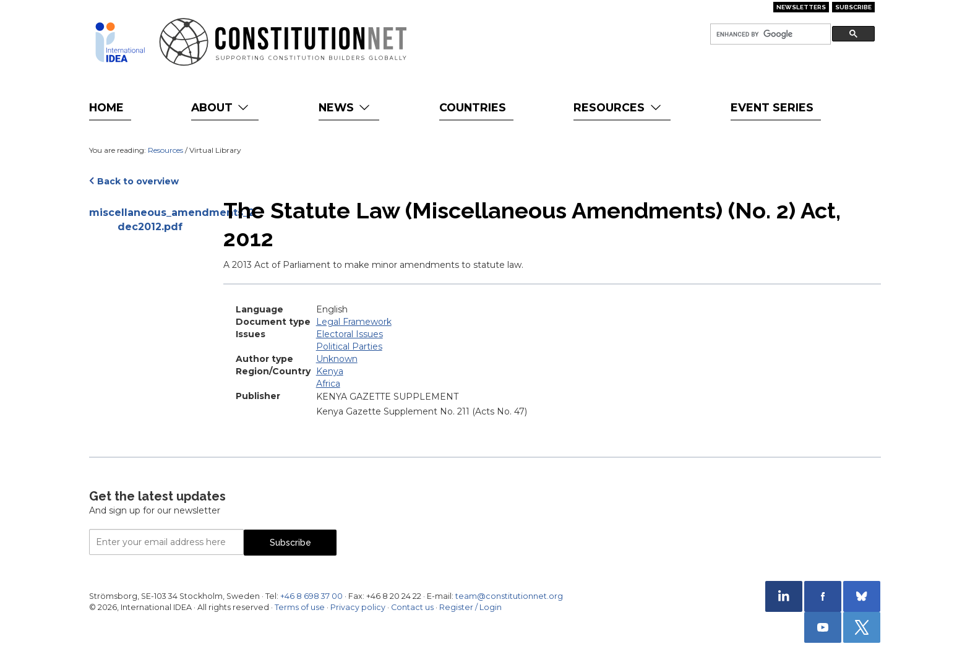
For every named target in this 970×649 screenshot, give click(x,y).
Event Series (772, 107)
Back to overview (138, 181)
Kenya (329, 371)
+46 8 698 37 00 (311, 596)
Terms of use (300, 607)
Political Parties (349, 346)
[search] (769, 34)
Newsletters (801, 7)
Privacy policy (357, 607)
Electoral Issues (349, 334)
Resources (618, 107)
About (221, 107)
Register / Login (470, 607)
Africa (328, 383)
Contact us (412, 607)
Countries (472, 107)
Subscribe (853, 7)
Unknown (337, 358)
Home (106, 107)
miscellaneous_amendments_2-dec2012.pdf (150, 220)
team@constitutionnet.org (509, 596)
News (345, 107)
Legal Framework (354, 321)
